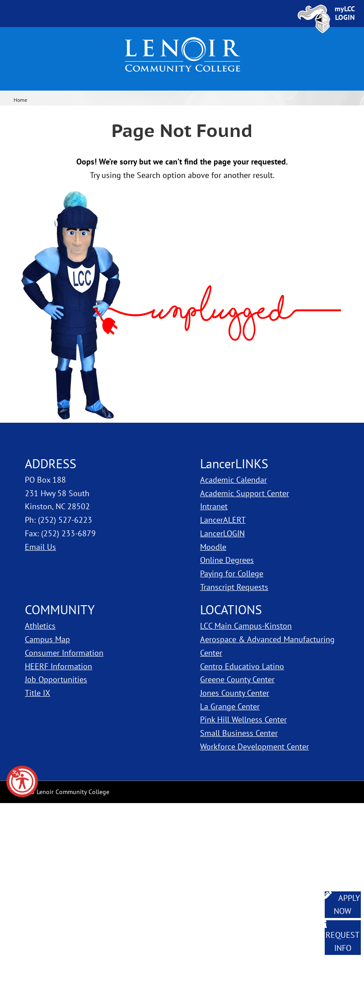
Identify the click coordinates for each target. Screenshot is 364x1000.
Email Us (40, 547)
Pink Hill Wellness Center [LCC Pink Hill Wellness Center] (243, 719)
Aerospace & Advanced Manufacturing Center (267, 646)
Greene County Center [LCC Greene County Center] (237, 679)
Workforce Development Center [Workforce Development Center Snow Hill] (254, 746)
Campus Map (47, 639)
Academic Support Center (244, 493)
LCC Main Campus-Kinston (246, 626)
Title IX (37, 693)
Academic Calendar (233, 480)
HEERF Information (58, 666)
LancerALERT (223, 520)
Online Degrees (227, 560)
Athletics (40, 626)
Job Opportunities (56, 679)
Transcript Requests (234, 587)
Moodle (213, 547)
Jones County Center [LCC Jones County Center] (234, 693)
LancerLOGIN (222, 533)
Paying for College (231, 573)
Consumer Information (64, 653)
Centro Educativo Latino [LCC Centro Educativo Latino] (242, 666)
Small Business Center (239, 733)
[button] (22, 781)
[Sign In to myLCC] (345, 13)
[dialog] (337, 973)
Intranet (214, 506)
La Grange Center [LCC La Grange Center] (230, 706)
